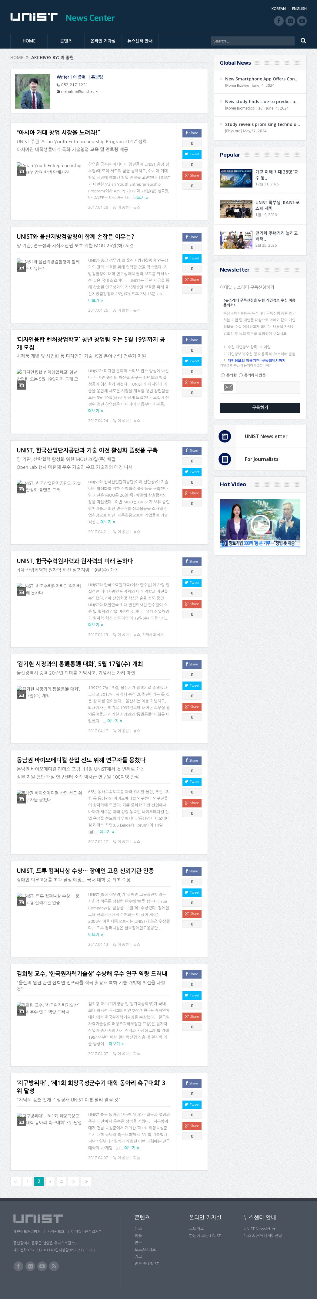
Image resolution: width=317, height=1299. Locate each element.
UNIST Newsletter (266, 436)
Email (228, 387)
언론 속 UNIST (147, 1264)
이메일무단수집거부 (88, 1231)
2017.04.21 (98, 532)
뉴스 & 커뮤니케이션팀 (263, 1236)
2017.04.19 (98, 635)
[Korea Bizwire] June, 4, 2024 (250, 85)
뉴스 (136, 207)
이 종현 (79, 77)
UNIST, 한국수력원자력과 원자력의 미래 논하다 (75, 561)
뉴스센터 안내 (140, 41)
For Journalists (262, 459)
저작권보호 (56, 1231)
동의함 (231, 375)
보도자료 (196, 1229)
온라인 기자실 (103, 41)
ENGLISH (299, 8)
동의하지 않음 (255, 375)
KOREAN (279, 8)
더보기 (139, 198)
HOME (29, 41)
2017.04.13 (98, 944)
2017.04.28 (98, 207)
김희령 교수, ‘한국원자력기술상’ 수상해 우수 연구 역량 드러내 (92, 974)
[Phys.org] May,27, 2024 (245, 131)
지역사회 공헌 (153, 635)
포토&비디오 (145, 1250)
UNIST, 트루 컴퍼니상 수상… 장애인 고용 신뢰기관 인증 (85, 871)
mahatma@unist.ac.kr (81, 91)
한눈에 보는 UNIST (205, 1236)
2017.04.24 (98, 421)
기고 (138, 1257)
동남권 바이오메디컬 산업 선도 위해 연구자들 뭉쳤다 (81, 760)
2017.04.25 (98, 310)
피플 (136, 1054)
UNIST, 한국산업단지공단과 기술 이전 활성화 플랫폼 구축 (87, 450)
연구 (138, 1243)
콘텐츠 (66, 41)
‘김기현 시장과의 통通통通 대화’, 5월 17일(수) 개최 (80, 664)
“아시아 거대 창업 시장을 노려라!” (58, 133)
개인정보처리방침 (27, 1231)
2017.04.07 (98, 1054)
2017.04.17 (98, 731)
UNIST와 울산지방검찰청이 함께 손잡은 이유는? (75, 237)
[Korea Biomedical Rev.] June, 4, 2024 (257, 108)
